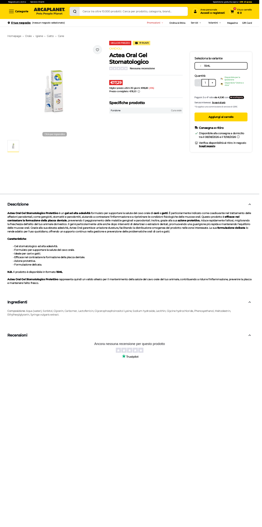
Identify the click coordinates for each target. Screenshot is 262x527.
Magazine (232, 23)
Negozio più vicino (17, 2)
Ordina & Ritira (177, 23)
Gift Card (247, 23)
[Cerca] (75, 11)
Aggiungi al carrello (221, 117)
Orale (28, 36)
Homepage (14, 36)
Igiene (39, 36)
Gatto (50, 36)
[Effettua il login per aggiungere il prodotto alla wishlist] (97, 49)
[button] (54, 91)
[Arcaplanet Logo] (49, 11)
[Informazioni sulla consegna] (238, 136)
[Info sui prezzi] (139, 91)
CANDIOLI (115, 48)
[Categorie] (18, 11)
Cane (61, 36)
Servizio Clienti (37, 2)
